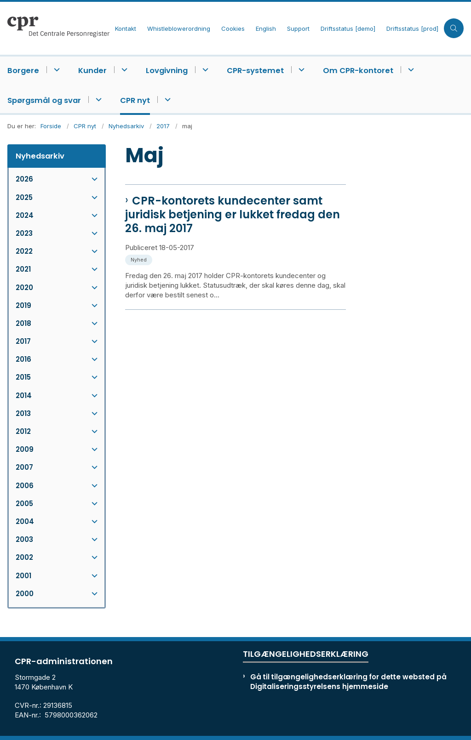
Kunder (92, 70)
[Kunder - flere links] (123, 69)
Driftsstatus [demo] (348, 29)
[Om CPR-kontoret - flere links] (410, 69)
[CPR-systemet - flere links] (300, 69)
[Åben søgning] (454, 28)
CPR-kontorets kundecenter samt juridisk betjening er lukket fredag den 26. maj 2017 (232, 214)
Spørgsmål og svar (44, 100)
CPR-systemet (255, 70)
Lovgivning (167, 70)
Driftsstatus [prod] (412, 29)
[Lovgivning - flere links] (204, 69)
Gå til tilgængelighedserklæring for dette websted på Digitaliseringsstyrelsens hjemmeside (348, 681)
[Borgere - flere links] (55, 69)
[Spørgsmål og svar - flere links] (97, 99)
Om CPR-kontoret (358, 70)
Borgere (23, 70)
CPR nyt (135, 100)
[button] (92, 179)
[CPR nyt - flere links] (166, 99)
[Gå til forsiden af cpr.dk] (54, 28)
